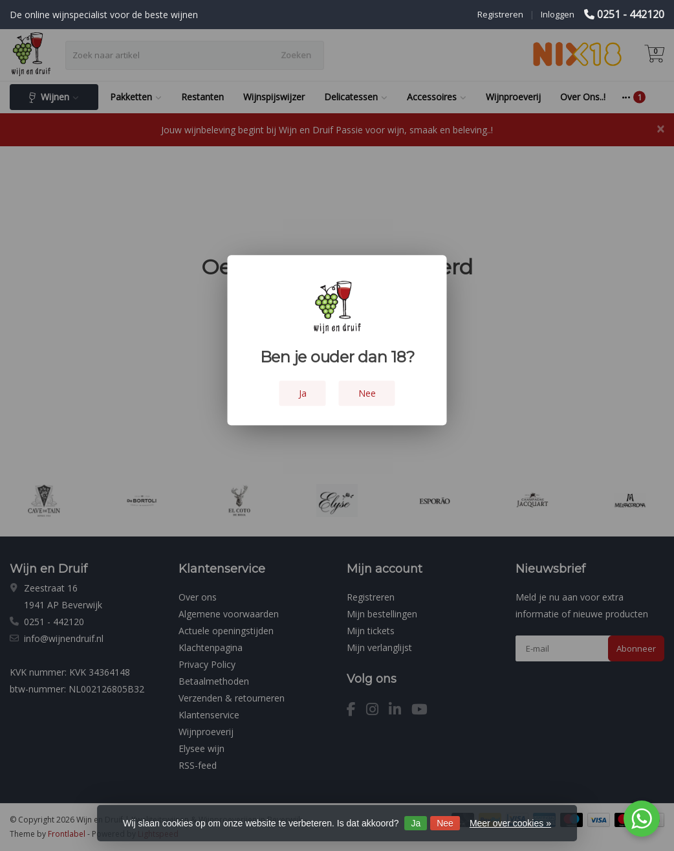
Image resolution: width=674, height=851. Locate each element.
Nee (445, 823)
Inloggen (557, 14)
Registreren (500, 14)
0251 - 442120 (630, 14)
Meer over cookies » (510, 823)
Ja (415, 823)
